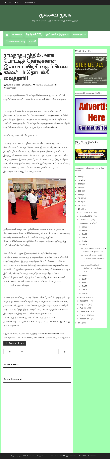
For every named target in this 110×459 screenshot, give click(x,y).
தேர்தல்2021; (34, 34)
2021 (80, 191)
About (18, 2)
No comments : (10, 88)
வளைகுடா (79, 34)
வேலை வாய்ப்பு (15, 41)
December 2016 (86, 213)
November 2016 (86, 216)
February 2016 (85, 315)
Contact (30, 2)
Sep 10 (85, 283)
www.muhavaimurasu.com (52, 333)
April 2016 (84, 308)
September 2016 (86, 223)
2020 (80, 195)
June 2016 (84, 301)
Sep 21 (85, 245)
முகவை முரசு (55, 14)
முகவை (17, 34)
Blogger (40, 456)
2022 (80, 187)
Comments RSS (94, 456)
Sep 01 (85, 293)
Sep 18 (85, 275)
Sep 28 (85, 231)
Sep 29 (85, 227)
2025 (80, 177)
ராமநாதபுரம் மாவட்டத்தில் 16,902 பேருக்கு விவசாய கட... (92, 258)
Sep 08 (85, 286)
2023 (80, 184)
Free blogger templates (68, 456)
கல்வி (32, 41)
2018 (80, 202)
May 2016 (84, 305)
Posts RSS (83, 456)
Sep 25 (85, 238)
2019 (80, 198)
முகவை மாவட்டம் (44, 85)
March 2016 (85, 312)
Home (8, 2)
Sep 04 (85, 290)
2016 (80, 209)
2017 (80, 205)
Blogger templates (51, 456)
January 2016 (85, 319)
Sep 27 (85, 234)
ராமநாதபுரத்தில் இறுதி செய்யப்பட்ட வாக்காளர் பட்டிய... (92, 268)
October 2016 (85, 220)
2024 (80, 180)
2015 (80, 323)
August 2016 (85, 297)
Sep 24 (85, 241)
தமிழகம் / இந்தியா (57, 34)
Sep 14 (85, 279)
